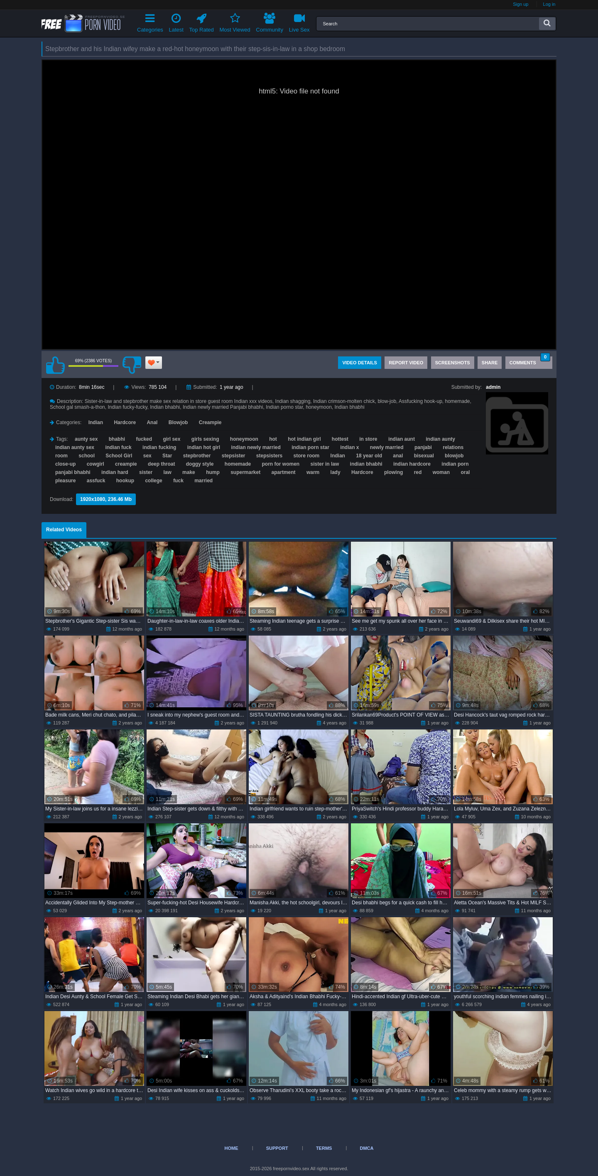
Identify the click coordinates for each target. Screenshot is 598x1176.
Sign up (520, 4)
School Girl (118, 456)
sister (145, 472)
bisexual (424, 456)
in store (368, 439)
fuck (178, 481)
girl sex (171, 439)
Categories (150, 21)
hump (213, 472)
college (153, 481)
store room (307, 456)
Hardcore (125, 422)
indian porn (454, 464)
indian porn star (310, 447)
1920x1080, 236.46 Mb (106, 499)
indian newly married (255, 447)
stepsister (233, 456)
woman (441, 472)
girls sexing (205, 439)
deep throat (161, 464)
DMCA (366, 1148)
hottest (340, 439)
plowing (393, 472)
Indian (95, 422)
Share (490, 362)
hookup (125, 481)
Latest (176, 21)
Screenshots (452, 362)
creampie (126, 464)
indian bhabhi (366, 464)
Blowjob (178, 422)
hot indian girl (304, 439)
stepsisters (269, 456)
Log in (549, 4)
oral (465, 472)
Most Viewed (234, 21)
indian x (349, 447)
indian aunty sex (74, 447)
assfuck (96, 481)
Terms (324, 1148)
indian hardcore (412, 464)
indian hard (114, 472)
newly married (387, 447)
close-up (65, 464)
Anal (152, 422)
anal (398, 456)
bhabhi (117, 439)
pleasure (65, 481)
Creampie (210, 422)
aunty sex (86, 439)
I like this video (55, 365)
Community (269, 21)
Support (277, 1148)
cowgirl (95, 464)
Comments (530, 360)
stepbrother (197, 456)
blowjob (454, 456)
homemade (238, 464)
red (418, 472)
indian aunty (440, 439)
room (61, 456)
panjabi (423, 447)
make (188, 472)
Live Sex (299, 21)
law (167, 472)
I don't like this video (131, 365)
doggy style (200, 464)
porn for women (281, 464)
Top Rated (201, 21)
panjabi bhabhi (73, 472)
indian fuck (118, 447)
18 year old (369, 456)
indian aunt (401, 439)
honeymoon (244, 439)
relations (453, 447)
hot (273, 439)
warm (312, 472)
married (203, 481)
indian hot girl (203, 447)
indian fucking (159, 447)
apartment (284, 472)
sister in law (325, 464)
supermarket (245, 472)
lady (336, 472)
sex (147, 456)
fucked (144, 439)
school (86, 456)
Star (167, 456)
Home (231, 1148)
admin (493, 387)
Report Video (406, 362)
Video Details (359, 362)
